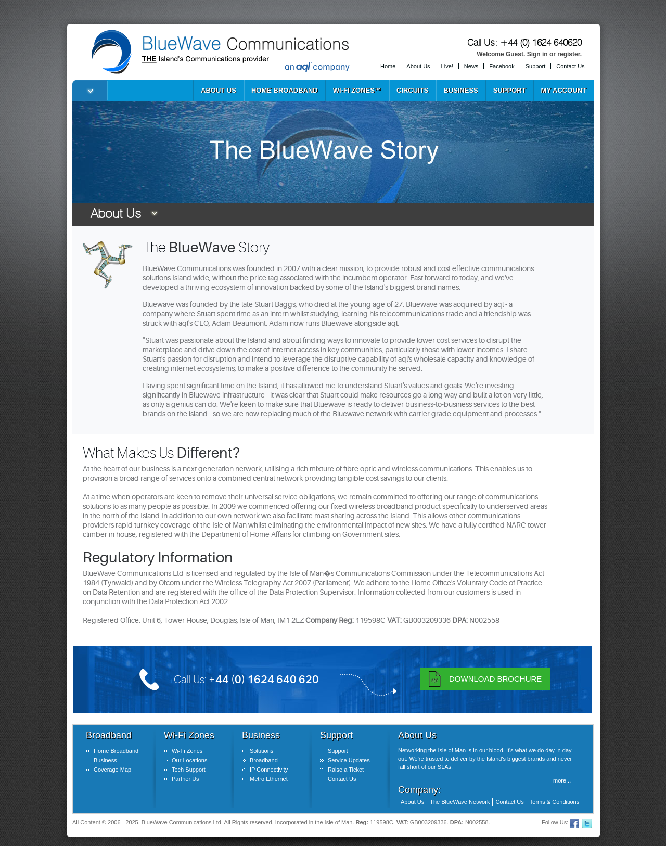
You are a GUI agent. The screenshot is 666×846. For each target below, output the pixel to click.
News (471, 66)
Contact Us (570, 66)
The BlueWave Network (460, 802)
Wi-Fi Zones (187, 751)
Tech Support (189, 769)
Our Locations (189, 760)
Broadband (264, 760)
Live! (447, 66)
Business (460, 90)
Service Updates (349, 760)
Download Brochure (495, 678)
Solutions (261, 751)
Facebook (501, 66)
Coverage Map (112, 769)
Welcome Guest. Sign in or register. (529, 54)
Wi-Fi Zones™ (357, 90)
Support (536, 66)
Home (387, 66)
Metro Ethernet (269, 779)
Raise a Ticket (346, 769)
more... (562, 780)
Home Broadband (284, 90)
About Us (418, 66)
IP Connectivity (269, 769)
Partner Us (185, 779)
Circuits (412, 90)
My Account (563, 90)
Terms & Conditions (554, 802)
